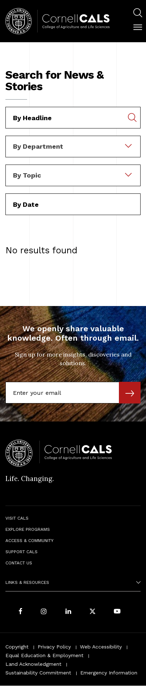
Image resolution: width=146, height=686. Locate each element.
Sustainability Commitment (38, 673)
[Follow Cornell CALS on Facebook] (20, 612)
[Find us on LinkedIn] (68, 612)
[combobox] (73, 141)
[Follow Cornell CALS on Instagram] (44, 612)
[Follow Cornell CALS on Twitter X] (92, 612)
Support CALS (21, 551)
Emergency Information (108, 673)
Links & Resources (27, 582)
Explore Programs (27, 529)
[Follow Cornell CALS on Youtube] (117, 612)
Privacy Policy (54, 647)
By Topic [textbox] (27, 175)
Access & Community (29, 540)
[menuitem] (137, 14)
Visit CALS (17, 518)
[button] (137, 27)
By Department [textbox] (38, 146)
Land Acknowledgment (33, 664)
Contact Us (18, 562)
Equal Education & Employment (44, 655)
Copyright (17, 647)
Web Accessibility (101, 647)
